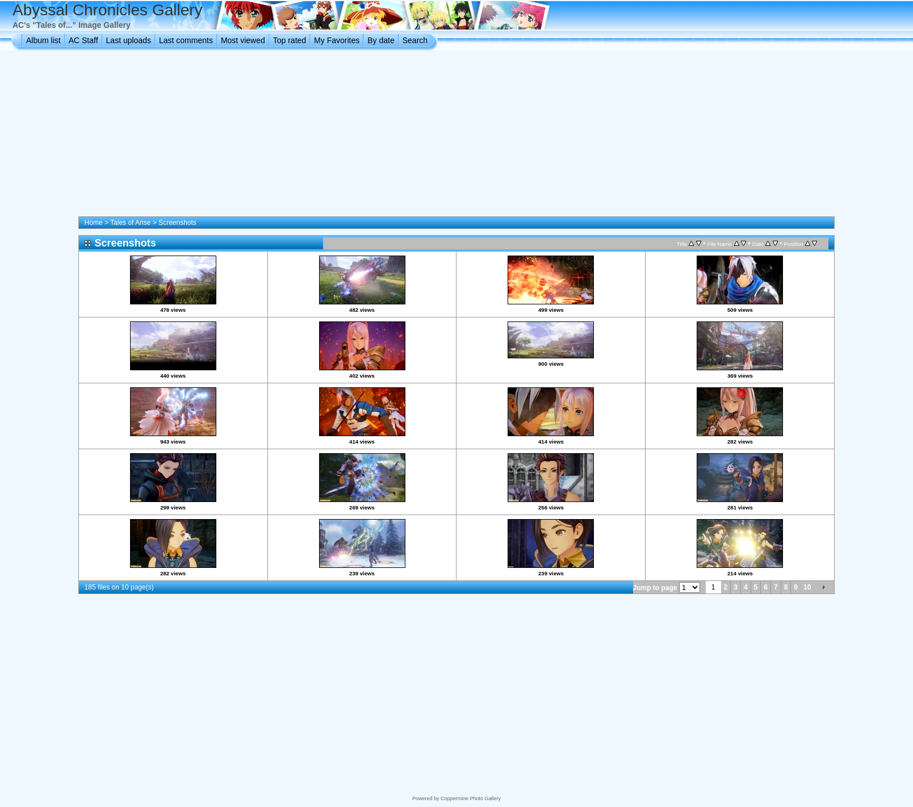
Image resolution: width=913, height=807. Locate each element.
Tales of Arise (130, 223)
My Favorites (336, 40)
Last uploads (128, 40)
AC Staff (83, 40)
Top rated (289, 40)
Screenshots (177, 223)
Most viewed (243, 40)
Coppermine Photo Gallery (471, 798)
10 (807, 587)
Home (94, 223)
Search (415, 40)
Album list (43, 40)
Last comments (186, 40)
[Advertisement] (456, 135)
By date (380, 40)
